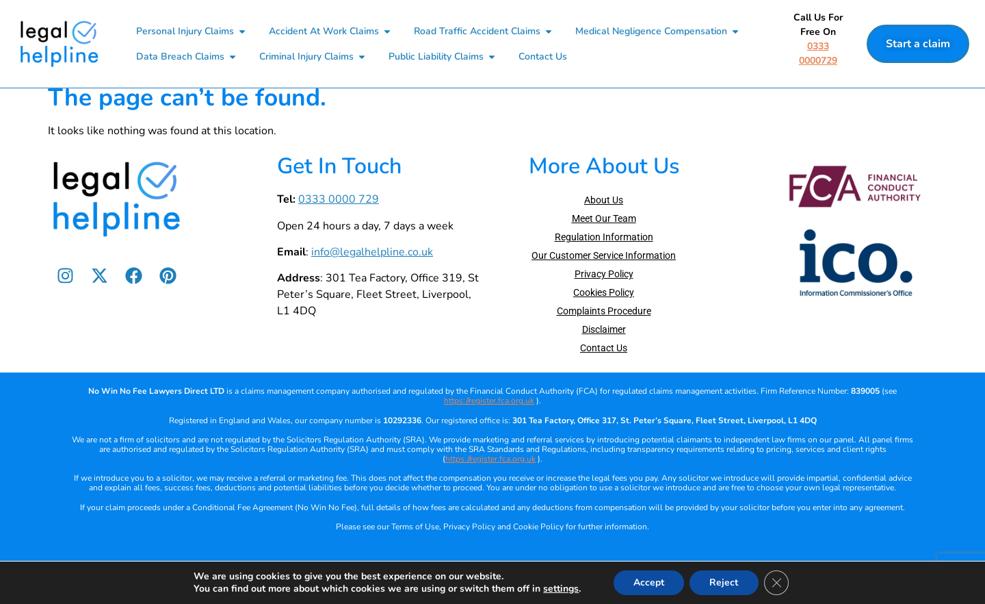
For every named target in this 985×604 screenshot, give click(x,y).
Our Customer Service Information (603, 275)
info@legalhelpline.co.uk (372, 271)
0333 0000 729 (338, 219)
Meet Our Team (604, 238)
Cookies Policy (603, 312)
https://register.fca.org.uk (489, 420)
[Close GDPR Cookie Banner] (777, 582)
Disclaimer (604, 349)
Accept (648, 582)
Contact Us (603, 367)
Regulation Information (604, 256)
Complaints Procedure (604, 330)
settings (560, 589)
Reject (724, 582)
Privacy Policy (604, 293)
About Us (603, 219)
